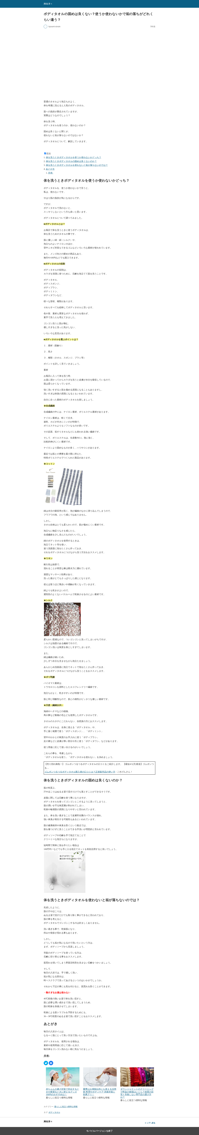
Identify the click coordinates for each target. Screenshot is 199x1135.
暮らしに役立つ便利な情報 (66, 1106)
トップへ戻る (150, 1123)
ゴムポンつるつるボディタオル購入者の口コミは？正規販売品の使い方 (79, 772)
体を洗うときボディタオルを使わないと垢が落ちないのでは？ (77, 165)
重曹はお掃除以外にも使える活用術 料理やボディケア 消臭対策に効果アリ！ (99, 1091)
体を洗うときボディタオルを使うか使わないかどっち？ (73, 157)
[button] (46, 1063)
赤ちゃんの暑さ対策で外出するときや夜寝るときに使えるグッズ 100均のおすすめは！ (62, 1091)
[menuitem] (62, 1084)
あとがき (50, 169)
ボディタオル (54, 1112)
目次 (48, 153)
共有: (50, 173)
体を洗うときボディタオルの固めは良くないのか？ (71, 161)
